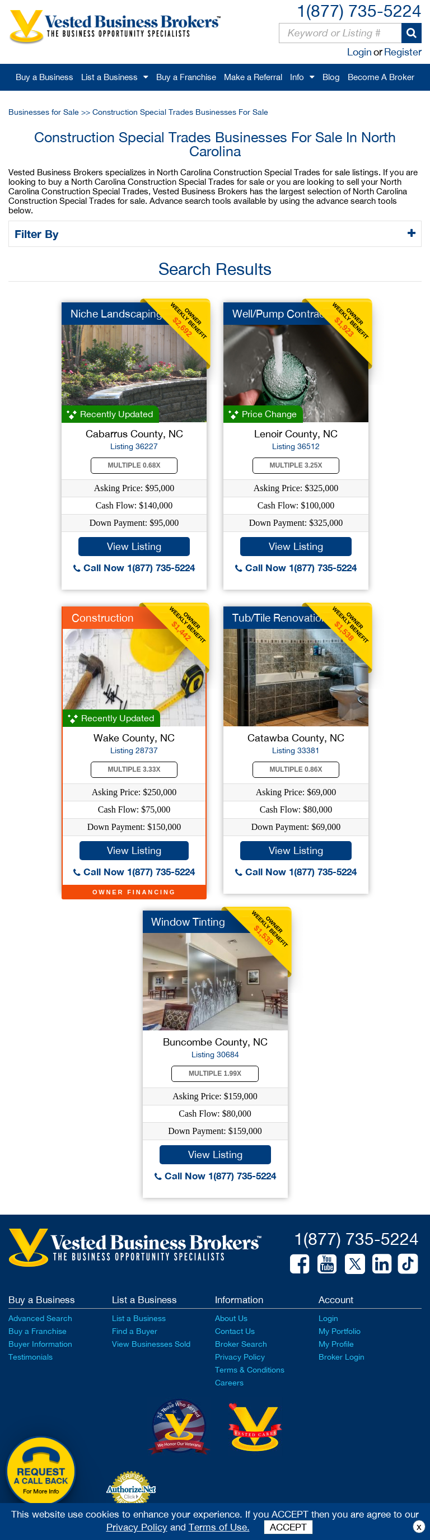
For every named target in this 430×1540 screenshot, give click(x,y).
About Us (231, 1318)
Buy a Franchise (186, 77)
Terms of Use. (219, 1527)
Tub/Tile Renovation (280, 618)
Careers (229, 1382)
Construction (103, 618)
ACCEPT (288, 1527)
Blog (331, 77)
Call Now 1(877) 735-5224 (134, 567)
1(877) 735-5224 (359, 10)
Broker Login (341, 1356)
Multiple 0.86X (296, 769)
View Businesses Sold (151, 1344)
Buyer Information (40, 1344)
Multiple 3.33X (134, 769)
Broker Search (241, 1344)
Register (403, 52)
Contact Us (235, 1331)
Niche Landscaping (116, 313)
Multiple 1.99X (215, 1073)
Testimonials (30, 1356)
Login (359, 52)
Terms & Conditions (249, 1369)
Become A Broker (381, 77)
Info (297, 77)
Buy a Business (44, 77)
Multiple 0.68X (134, 465)
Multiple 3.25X (296, 465)
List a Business (109, 77)
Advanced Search (40, 1318)
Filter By (38, 233)
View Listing (134, 546)
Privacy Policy (240, 1356)
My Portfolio (340, 1331)
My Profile (336, 1344)
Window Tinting (188, 922)
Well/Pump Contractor (285, 313)
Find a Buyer (134, 1331)
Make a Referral (253, 77)
